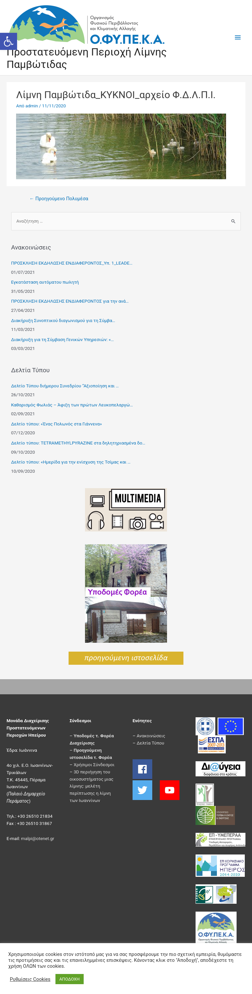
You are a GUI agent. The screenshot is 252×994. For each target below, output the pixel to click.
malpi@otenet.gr (37, 838)
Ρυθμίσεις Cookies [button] (30, 979)
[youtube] (170, 790)
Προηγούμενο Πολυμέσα (58, 199)
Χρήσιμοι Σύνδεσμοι (94, 764)
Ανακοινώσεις (150, 735)
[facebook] (146, 769)
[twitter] (146, 790)
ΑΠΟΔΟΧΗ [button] (69, 979)
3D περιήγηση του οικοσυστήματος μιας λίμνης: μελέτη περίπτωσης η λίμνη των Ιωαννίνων (92, 786)
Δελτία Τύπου (150, 743)
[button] (8, 41)
